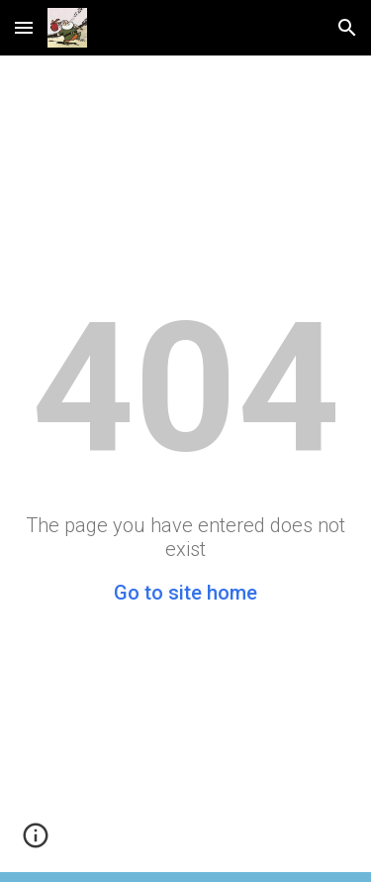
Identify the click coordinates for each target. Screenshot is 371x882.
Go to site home (185, 593)
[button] (23, 27)
